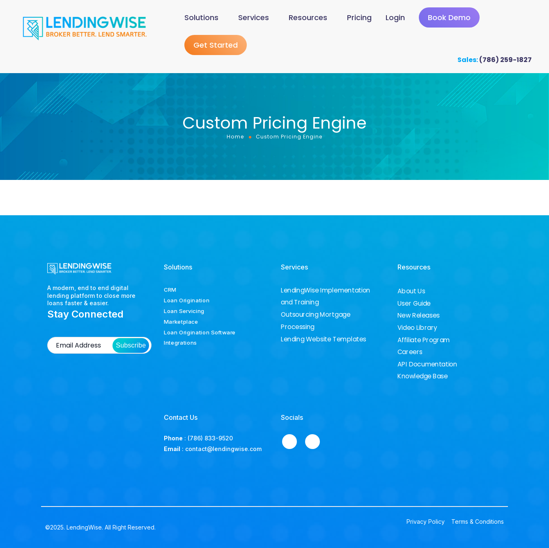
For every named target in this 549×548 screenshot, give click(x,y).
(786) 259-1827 (505, 62)
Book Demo (449, 19)
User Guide (414, 303)
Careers (410, 352)
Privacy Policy (426, 521)
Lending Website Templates (323, 338)
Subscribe (131, 345)
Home (235, 138)
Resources (308, 18)
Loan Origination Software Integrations (200, 337)
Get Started (215, 47)
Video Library (417, 327)
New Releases (418, 315)
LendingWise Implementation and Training (325, 296)
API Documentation (427, 364)
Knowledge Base (422, 376)
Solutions (201, 18)
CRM (170, 289)
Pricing (359, 18)
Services (253, 18)
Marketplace (181, 321)
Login (395, 18)
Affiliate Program (423, 340)
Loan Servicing (184, 311)
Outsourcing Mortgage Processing (315, 320)
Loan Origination (186, 300)
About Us (411, 291)
